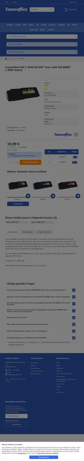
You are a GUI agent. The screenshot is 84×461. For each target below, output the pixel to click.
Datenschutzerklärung (44, 453)
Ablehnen (55, 453)
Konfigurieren (22, 453)
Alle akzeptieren (43, 457)
